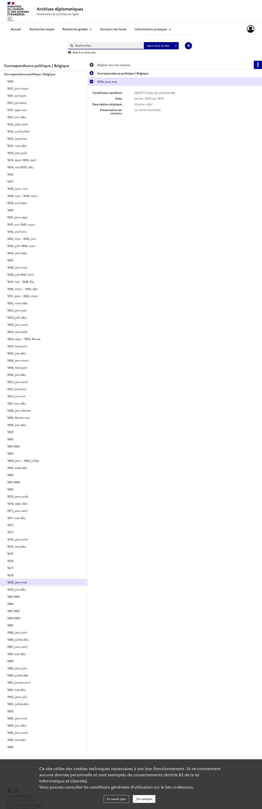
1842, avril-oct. (17, 231)
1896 (10, 747)
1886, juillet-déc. (18, 639)
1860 (10, 439)
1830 (10, 81)
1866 (10, 475)
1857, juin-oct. (16, 396)
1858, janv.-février (19, 410)
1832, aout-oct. (17, 138)
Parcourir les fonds (113, 29)
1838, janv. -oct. (17, 189)
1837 (10, 181)
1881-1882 (13, 596)
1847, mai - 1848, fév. (21, 282)
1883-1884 (13, 618)
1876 (10, 561)
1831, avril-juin (16, 95)
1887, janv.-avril (17, 647)
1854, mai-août (17, 332)
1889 (10, 661)
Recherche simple (41, 29)
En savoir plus (116, 799)
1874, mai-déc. (17, 546)
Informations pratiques (151, 29)
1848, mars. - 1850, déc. (22, 289)
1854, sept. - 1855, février (24, 339)
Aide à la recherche (84, 52)
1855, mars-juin (17, 346)
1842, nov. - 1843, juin (21, 239)
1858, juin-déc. (17, 425)
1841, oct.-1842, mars (21, 224)
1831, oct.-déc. (17, 117)
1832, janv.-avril (17, 124)
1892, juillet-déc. (18, 704)
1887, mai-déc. (16, 654)
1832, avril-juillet (18, 131)
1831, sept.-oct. (17, 110)
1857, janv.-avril (17, 382)
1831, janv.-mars (17, 88)
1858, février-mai (18, 418)
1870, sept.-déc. (17, 503)
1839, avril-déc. (17, 203)
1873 (10, 532)
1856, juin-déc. (17, 375)
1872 (10, 525)
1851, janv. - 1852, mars (22, 296)
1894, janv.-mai (17, 718)
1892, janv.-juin (17, 697)
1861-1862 (13, 446)
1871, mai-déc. (16, 518)
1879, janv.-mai (17, 582)
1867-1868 (13, 482)
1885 (10, 625)
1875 (10, 554)
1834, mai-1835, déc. (20, 167)
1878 (10, 575)
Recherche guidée (75, 29)
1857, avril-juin (16, 389)
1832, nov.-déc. (17, 146)
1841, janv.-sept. (17, 217)
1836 (10, 174)
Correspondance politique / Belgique (29, 74)
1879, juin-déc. (17, 589)
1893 (10, 711)
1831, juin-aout (17, 103)
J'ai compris (144, 799)
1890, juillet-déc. (18, 675)
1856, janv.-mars (18, 360)
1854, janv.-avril (17, 324)
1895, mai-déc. (17, 740)
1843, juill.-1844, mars (21, 246)
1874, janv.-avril (17, 539)
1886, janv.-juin (17, 632)
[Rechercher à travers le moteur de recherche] (108, 45)
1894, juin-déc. (17, 725)
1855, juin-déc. (17, 353)
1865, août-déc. (17, 468)
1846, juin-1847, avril (20, 274)
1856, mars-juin (17, 367)
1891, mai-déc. (16, 690)
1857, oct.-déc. (17, 403)
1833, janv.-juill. (17, 153)
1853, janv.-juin (17, 310)
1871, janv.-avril (17, 511)
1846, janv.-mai (17, 267)
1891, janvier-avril (18, 682)
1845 (10, 260)
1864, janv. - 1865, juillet (23, 460)
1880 (10, 604)
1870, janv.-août (17, 496)
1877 (10, 568)
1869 (10, 489)
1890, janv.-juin (17, 668)
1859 (10, 432)
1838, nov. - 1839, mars (22, 196)
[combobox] (161, 45)
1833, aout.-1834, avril (21, 160)
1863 (10, 453)
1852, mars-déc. (17, 303)
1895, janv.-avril (17, 732)
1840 (10, 210)
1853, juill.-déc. (17, 317)
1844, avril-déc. (17, 253)
